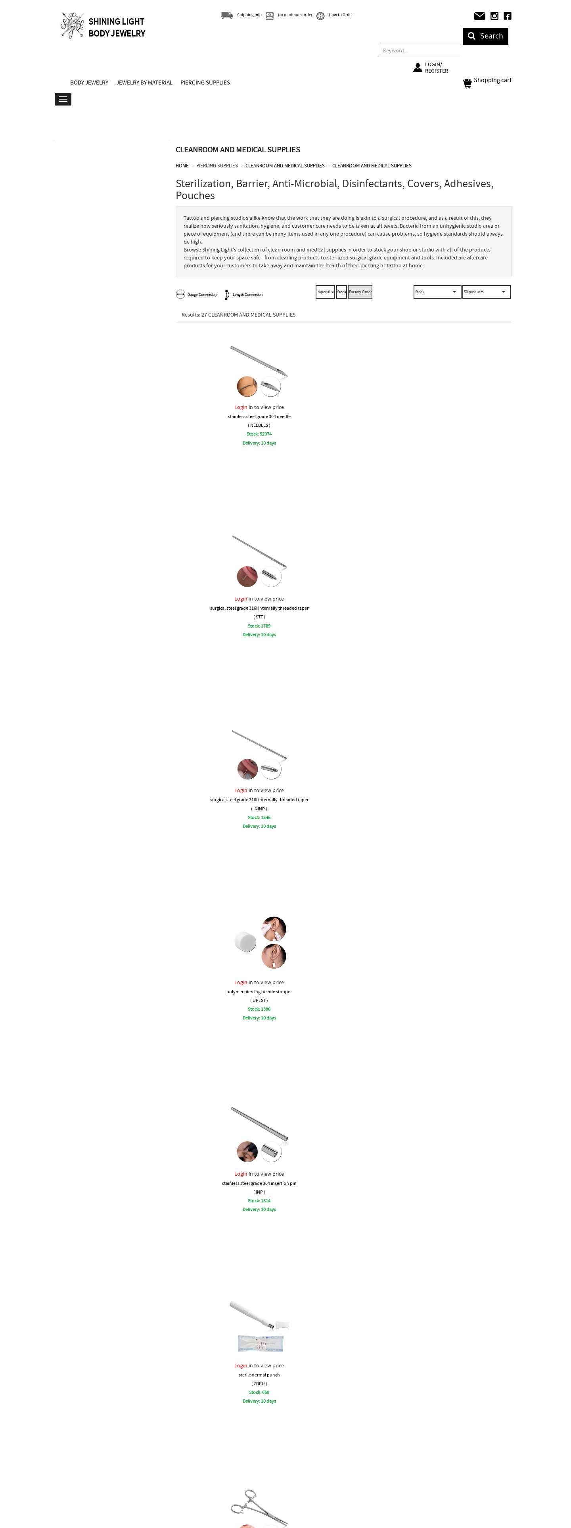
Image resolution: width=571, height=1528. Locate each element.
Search (485, 36)
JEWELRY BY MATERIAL (144, 82)
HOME (182, 165)
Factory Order (360, 291)
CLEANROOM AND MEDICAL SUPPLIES (285, 165)
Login (240, 407)
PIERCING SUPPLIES (205, 82)
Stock (341, 291)
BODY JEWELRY (89, 82)
